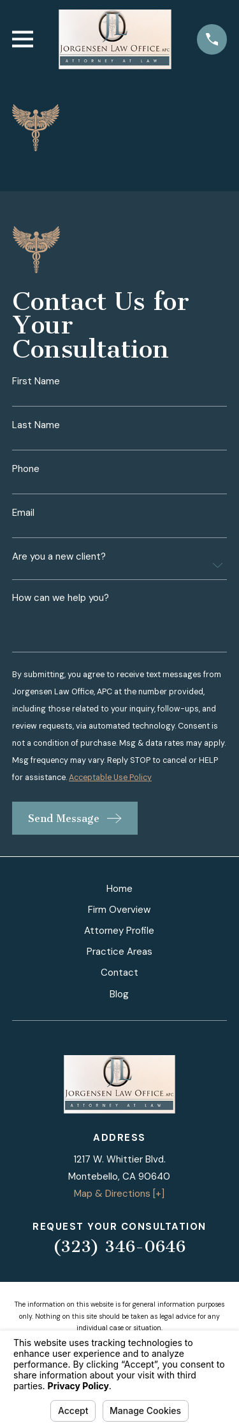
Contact (119, 972)
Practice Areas (119, 951)
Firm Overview (119, 909)
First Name (36, 381)
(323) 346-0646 (119, 1246)
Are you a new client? (59, 557)
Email (23, 513)
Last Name (36, 425)
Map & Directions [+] (119, 1193)
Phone (26, 469)
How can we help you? (60, 598)
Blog (119, 994)
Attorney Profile (119, 930)
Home (119, 888)
